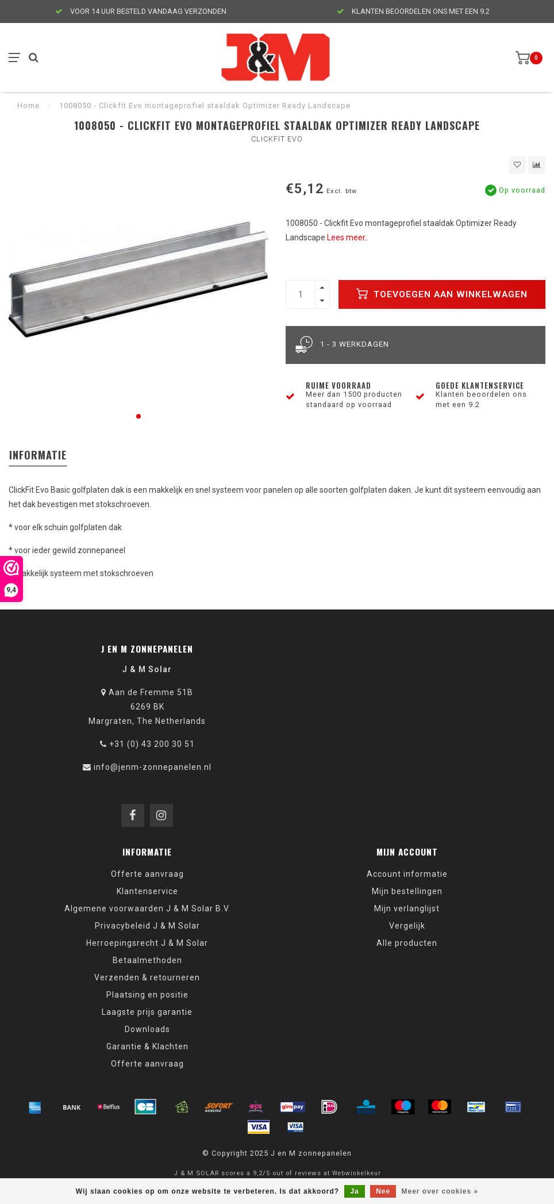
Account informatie (407, 874)
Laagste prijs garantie (147, 1012)
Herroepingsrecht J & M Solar (147, 943)
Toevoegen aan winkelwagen (442, 294)
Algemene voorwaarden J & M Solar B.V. (147, 908)
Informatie (38, 454)
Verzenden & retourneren (147, 977)
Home (28, 105)
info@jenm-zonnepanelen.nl (152, 767)
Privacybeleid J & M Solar (147, 925)
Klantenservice (147, 891)
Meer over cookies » (440, 1191)
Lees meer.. (347, 237)
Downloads (147, 1029)
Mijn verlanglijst (407, 908)
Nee (383, 1191)
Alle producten (406, 943)
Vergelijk (407, 925)
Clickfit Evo (277, 139)
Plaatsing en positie (147, 994)
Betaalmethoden (147, 960)
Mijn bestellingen (407, 891)
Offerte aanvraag (147, 874)
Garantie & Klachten (147, 1046)
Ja (354, 1191)
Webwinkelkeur (356, 1173)
